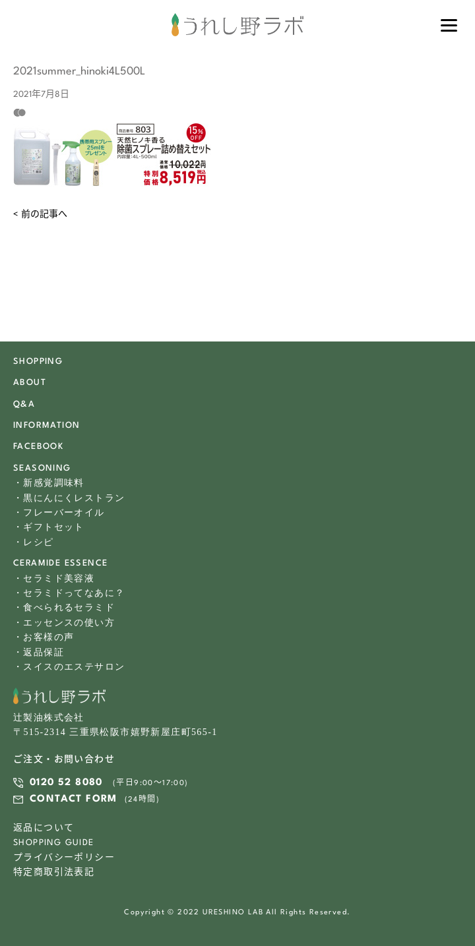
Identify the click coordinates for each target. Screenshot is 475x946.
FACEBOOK (38, 446)
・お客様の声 (43, 637)
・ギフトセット (48, 527)
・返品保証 (38, 652)
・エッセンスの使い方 (64, 623)
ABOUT (29, 382)
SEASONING (42, 468)
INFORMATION (46, 425)
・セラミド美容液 (53, 578)
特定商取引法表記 (53, 872)
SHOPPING (38, 361)
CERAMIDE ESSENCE (60, 563)
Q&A (24, 404)
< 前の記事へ (40, 214)
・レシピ (33, 542)
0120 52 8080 (66, 783)
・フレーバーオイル (59, 512)
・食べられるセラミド (64, 607)
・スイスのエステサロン (69, 667)
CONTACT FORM (73, 799)
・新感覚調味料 (48, 483)
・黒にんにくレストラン (69, 498)
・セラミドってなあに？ (69, 593)
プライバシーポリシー (64, 858)
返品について (43, 828)
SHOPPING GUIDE (53, 843)
